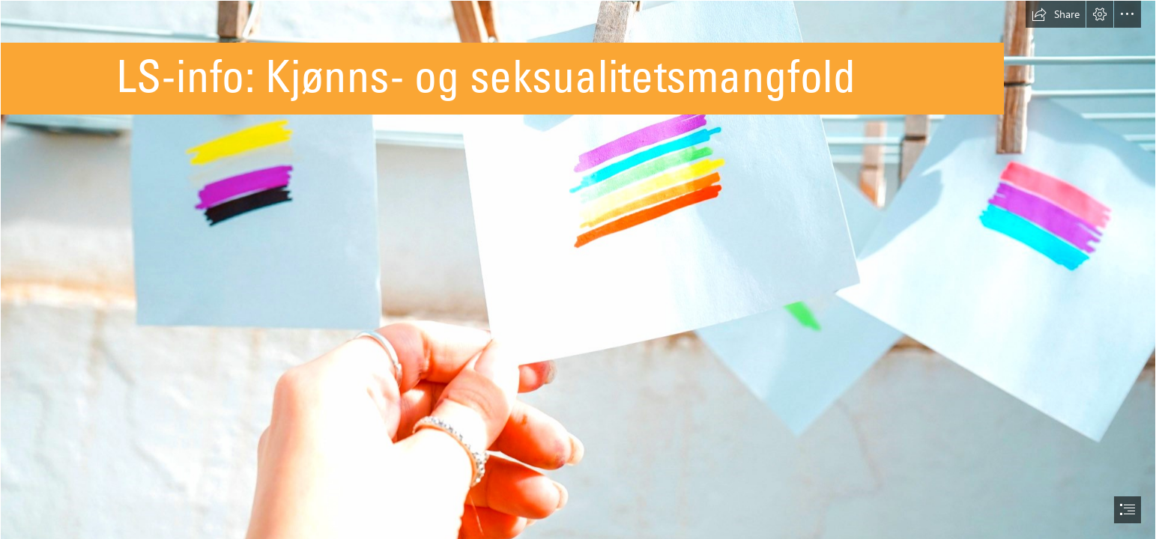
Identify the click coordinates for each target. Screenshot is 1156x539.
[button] (1056, 14)
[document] (578, 269)
